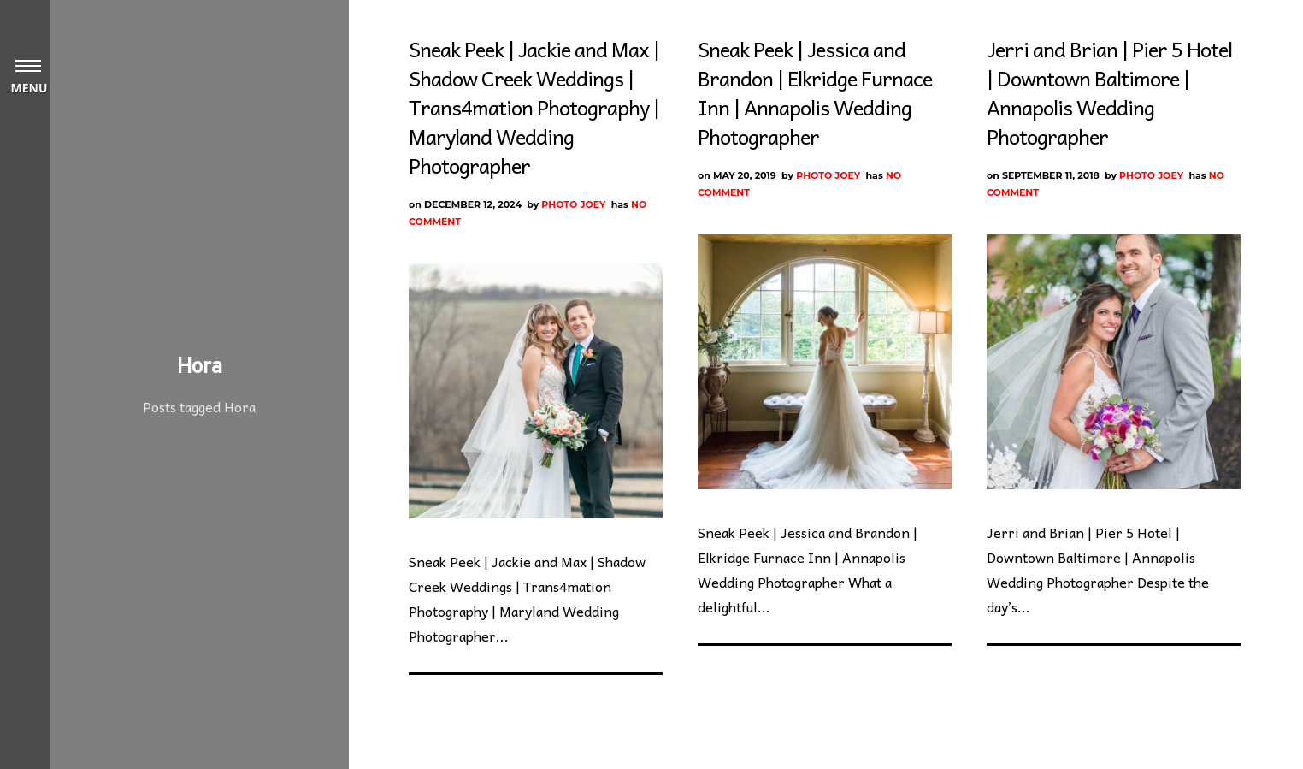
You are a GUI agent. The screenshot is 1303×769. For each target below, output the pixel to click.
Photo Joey (573, 204)
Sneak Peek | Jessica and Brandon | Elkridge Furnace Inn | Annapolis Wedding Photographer (815, 92)
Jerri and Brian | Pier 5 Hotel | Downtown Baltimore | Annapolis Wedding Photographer (1109, 92)
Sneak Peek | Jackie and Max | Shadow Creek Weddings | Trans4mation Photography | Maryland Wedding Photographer (534, 107)
